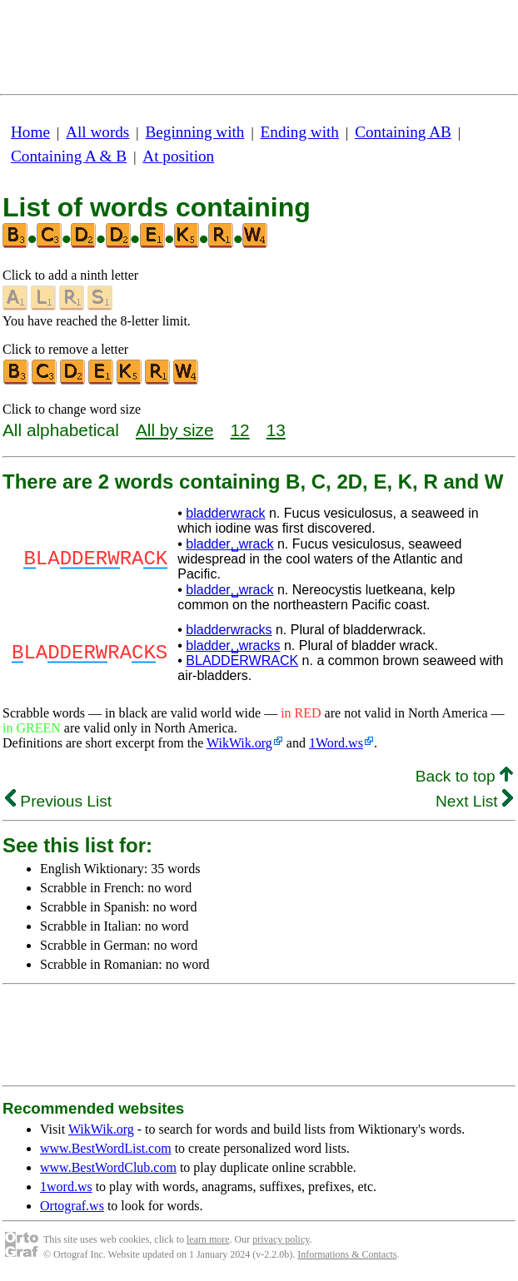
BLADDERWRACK (242, 660)
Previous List (58, 801)
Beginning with (195, 132)
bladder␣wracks (233, 645)
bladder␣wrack (229, 544)
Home (30, 132)
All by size (175, 429)
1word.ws (66, 1186)
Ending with (300, 132)
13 (276, 429)
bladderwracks (228, 630)
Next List (474, 801)
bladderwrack (225, 513)
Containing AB (403, 132)
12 (240, 429)
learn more (208, 1239)
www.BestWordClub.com (108, 1167)
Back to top (464, 776)
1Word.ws (336, 743)
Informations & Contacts (346, 1254)
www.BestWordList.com (106, 1148)
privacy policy (280, 1239)
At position (178, 156)
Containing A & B (69, 156)
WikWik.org (239, 743)
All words (97, 132)
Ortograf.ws (72, 1206)
